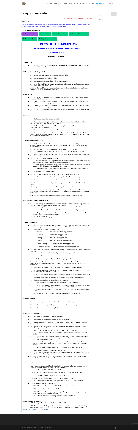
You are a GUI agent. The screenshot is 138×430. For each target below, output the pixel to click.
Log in (101, 19)
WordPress (50, 427)
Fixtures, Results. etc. (70, 3)
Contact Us (110, 3)
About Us (56, 3)
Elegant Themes (33, 427)
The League (99, 3)
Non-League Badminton (87, 3)
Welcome (49, 3)
